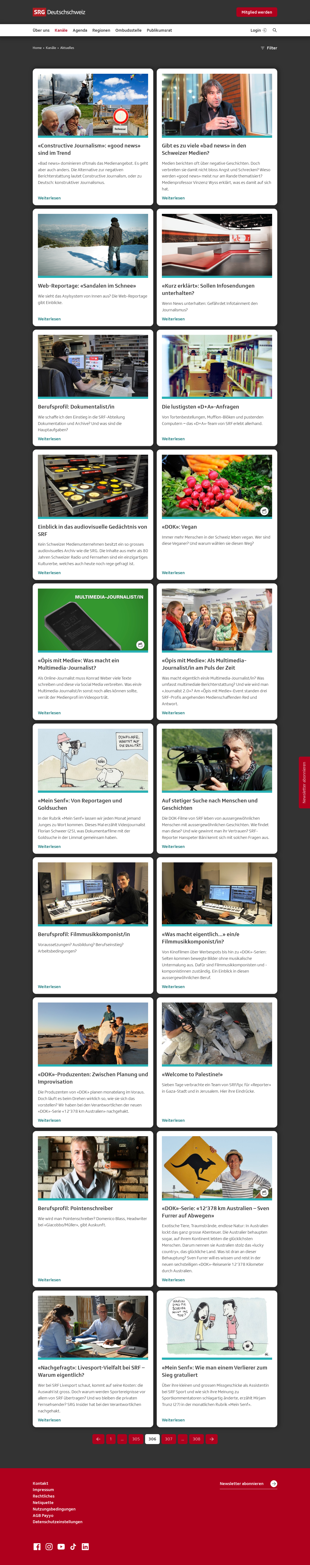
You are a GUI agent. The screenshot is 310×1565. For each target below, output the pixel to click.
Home (37, 48)
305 (136, 1439)
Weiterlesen (49, 198)
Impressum (43, 1489)
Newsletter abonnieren (248, 1483)
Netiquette (43, 1502)
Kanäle (61, 30)
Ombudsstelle (128, 30)
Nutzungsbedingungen (54, 1509)
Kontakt (40, 1483)
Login (259, 30)
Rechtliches (43, 1496)
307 (169, 1439)
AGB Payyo (43, 1515)
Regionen (101, 30)
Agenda (80, 30)
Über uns (41, 30)
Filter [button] (268, 48)
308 (196, 1439)
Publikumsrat (159, 30)
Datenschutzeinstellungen (57, 1521)
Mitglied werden (257, 12)
